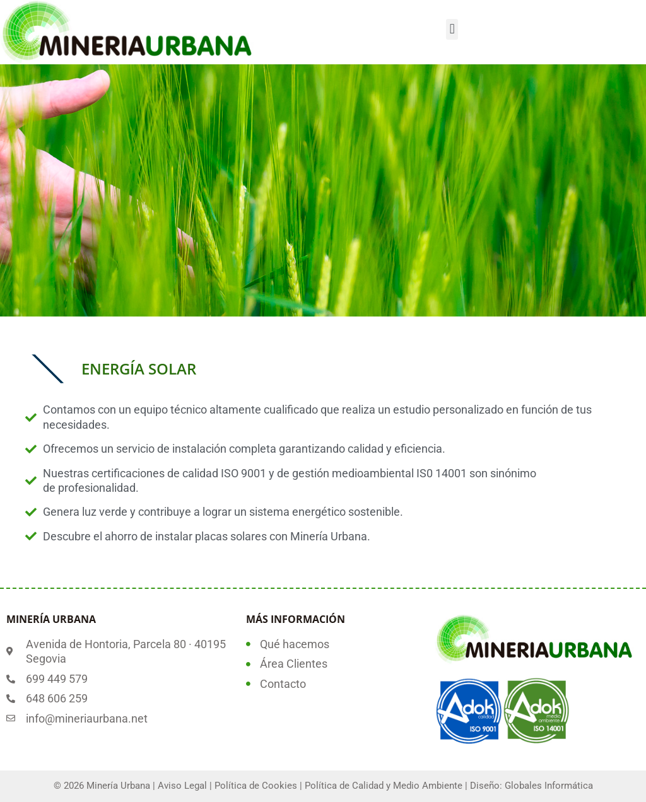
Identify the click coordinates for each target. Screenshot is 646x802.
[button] (452, 29)
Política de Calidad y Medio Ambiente (383, 785)
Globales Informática (549, 785)
